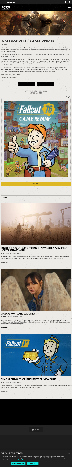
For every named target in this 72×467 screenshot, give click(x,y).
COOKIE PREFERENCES (18, 463)
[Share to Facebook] (45, 84)
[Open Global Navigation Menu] (2, 2)
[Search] (66, 2)
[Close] (69, 453)
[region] (36, 458)
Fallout (5, 7)
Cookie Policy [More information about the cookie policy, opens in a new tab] (22, 460)
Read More (4, 262)
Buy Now (36, 184)
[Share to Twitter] (26, 84)
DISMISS (32, 463)
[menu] (69, 7)
